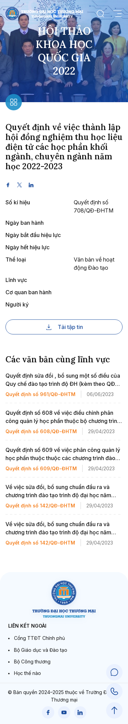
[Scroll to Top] (114, 710)
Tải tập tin (64, 327)
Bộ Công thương (32, 661)
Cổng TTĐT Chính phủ (39, 638)
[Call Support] (114, 691)
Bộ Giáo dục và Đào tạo (40, 650)
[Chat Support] (114, 672)
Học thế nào (27, 673)
